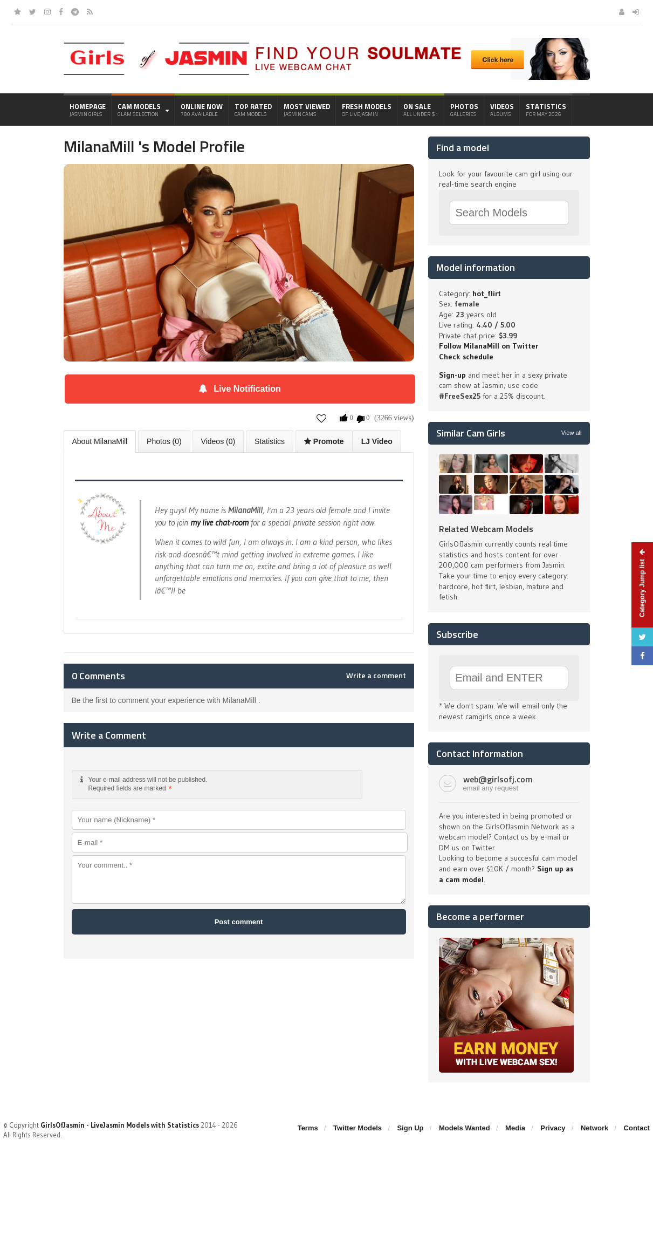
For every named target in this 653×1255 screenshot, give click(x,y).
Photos (464, 109)
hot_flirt (486, 293)
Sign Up (410, 1128)
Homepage (88, 109)
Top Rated (253, 109)
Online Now (202, 109)
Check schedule (466, 357)
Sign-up (452, 375)
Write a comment (376, 675)
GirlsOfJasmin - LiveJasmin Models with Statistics (119, 1125)
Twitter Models (357, 1128)
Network (594, 1128)
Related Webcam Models (486, 528)
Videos (502, 109)
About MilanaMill (100, 441)
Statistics (546, 109)
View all (571, 432)
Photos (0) (164, 441)
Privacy (552, 1128)
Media (515, 1128)
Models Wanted (464, 1128)
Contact (637, 1128)
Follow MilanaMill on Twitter (488, 346)
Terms (308, 1128)
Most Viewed (307, 109)
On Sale (420, 109)
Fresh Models (366, 109)
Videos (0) (218, 441)
